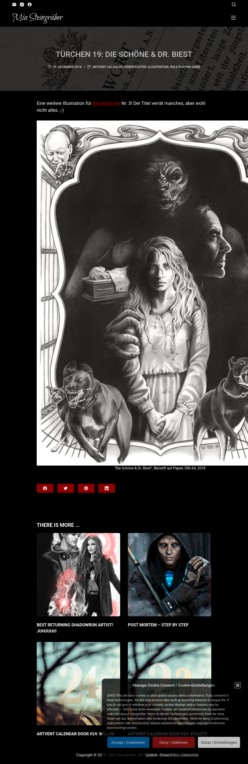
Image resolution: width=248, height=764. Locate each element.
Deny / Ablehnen (173, 742)
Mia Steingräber (37, 17)
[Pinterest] (86, 488)
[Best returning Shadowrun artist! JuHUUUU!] (78, 574)
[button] (237, 685)
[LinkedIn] (106, 488)
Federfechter (135, 67)
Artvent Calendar (107, 67)
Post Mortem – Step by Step (158, 624)
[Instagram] (22, 4)
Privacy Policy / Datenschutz (179, 755)
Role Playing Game (185, 67)
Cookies (151, 755)
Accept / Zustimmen (128, 742)
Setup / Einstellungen (219, 742)
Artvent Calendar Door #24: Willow (76, 733)
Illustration (158, 67)
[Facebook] (30, 4)
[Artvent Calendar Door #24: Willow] (78, 683)
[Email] (14, 4)
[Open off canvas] (233, 17)
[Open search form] (234, 4)
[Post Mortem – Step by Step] (169, 574)
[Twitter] (65, 488)
